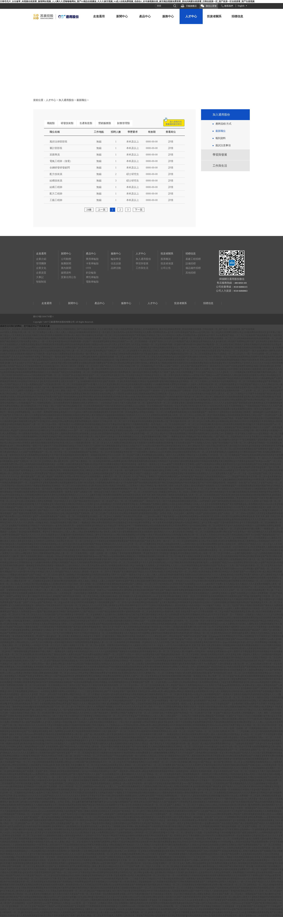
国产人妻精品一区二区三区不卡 (145, 584)
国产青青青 (131, 541)
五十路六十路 (165, 501)
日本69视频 (270, 375)
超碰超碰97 (148, 881)
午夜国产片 (118, 627)
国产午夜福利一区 (155, 390)
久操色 (171, 553)
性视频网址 (230, 381)
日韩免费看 (78, 881)
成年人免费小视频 (237, 608)
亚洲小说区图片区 (224, 516)
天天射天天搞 (38, 768)
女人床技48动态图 (240, 841)
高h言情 (246, 424)
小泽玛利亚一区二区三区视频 (222, 455)
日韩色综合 (93, 633)
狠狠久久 (251, 553)
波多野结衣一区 (232, 835)
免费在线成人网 (125, 565)
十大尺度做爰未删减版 (138, 568)
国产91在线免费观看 (133, 777)
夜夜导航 (139, 433)
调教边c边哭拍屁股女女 (49, 513)
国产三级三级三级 (40, 476)
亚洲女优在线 (76, 353)
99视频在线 (223, 421)
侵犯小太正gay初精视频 (244, 737)
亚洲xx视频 (108, 485)
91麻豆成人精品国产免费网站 (231, 341)
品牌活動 (116, 268)
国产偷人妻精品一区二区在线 (86, 461)
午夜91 (268, 716)
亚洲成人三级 (83, 679)
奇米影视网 (152, 903)
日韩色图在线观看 (65, 338)
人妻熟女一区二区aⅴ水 (95, 909)
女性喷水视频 (25, 841)
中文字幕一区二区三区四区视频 (114, 798)
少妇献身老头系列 (44, 780)
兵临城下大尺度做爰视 (174, 387)
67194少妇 (204, 605)
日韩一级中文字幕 (200, 789)
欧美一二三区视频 (233, 372)
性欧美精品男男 (59, 703)
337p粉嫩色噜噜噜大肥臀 (164, 384)
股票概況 (166, 259)
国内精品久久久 (16, 452)
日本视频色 (51, 369)
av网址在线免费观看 (130, 786)
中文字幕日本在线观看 (60, 455)
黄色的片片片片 (68, 412)
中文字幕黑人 (190, 464)
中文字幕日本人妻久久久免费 (194, 369)
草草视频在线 (81, 473)
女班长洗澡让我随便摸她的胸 (140, 393)
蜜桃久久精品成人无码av (50, 556)
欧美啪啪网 (116, 719)
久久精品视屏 (7, 421)
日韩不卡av (249, 535)
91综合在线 (193, 605)
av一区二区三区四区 (43, 390)
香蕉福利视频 (14, 771)
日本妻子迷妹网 (118, 439)
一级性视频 (24, 476)
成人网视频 (33, 479)
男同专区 (248, 599)
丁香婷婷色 (15, 706)
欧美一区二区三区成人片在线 (14, 584)
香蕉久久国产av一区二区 (233, 473)
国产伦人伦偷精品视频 (90, 387)
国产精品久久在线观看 (60, 912)
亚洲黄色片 (32, 648)
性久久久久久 (173, 479)
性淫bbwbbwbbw (112, 378)
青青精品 (153, 676)
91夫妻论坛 (206, 409)
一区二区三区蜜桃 (90, 372)
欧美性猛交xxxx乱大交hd (240, 878)
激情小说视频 (25, 390)
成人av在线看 (264, 765)
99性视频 (42, 538)
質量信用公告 (68, 277)
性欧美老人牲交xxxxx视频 (68, 442)
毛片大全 (71, 798)
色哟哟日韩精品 (95, 550)
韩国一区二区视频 (269, 353)
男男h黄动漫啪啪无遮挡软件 (158, 666)
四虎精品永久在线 (108, 811)
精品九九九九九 (124, 507)
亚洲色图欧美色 (201, 479)
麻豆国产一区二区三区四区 (122, 731)
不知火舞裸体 (65, 614)
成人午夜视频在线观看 (143, 556)
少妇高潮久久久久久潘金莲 (148, 636)
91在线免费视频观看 (218, 749)
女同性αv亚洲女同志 (75, 476)
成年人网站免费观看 (20, 446)
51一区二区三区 (177, 541)
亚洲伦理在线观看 (206, 581)
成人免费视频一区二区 (246, 795)
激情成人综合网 (56, 541)
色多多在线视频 (261, 848)
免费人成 (107, 387)
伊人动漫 (67, 651)
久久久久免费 (112, 442)
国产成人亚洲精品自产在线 (178, 488)
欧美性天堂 (108, 412)
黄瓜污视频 (161, 363)
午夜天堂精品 (12, 900)
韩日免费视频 (179, 538)
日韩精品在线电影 (59, 620)
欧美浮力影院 (54, 538)
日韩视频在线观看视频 (170, 903)
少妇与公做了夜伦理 (265, 900)
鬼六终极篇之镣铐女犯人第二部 (170, 492)
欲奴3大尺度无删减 (182, 587)
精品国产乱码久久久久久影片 (248, 752)
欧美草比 (229, 510)
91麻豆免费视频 (136, 740)
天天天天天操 (182, 752)
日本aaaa (164, 464)
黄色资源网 (255, 455)
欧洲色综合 (26, 743)
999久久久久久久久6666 (257, 363)
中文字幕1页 (10, 795)
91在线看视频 (273, 627)
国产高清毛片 (69, 814)
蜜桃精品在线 (187, 829)
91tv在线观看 (48, 535)
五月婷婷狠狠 (212, 802)
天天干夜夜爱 (215, 900)
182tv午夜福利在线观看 (180, 725)
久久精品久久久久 (246, 584)
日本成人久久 (198, 504)
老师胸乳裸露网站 (102, 841)
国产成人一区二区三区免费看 (124, 501)
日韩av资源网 (97, 872)
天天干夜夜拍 (258, 424)
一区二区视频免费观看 (185, 906)
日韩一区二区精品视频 (251, 663)
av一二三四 (229, 476)
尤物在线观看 (46, 433)
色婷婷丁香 (108, 587)
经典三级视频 (121, 467)
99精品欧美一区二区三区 (155, 805)
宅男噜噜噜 (237, 777)
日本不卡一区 (153, 645)
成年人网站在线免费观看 (157, 593)
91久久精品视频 (212, 599)
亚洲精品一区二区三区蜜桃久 (194, 381)
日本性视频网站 (44, 826)
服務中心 (168, 16)
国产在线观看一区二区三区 (21, 866)
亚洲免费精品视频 (43, 565)
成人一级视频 (245, 894)
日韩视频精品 (91, 814)
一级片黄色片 (90, 353)
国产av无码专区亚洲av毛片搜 (187, 909)
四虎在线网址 (211, 513)
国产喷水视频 (127, 378)
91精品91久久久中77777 (118, 866)
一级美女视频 (66, 568)
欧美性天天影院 (137, 691)
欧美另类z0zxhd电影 (223, 470)
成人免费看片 (255, 838)
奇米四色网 (267, 455)
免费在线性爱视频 (157, 771)
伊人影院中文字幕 (98, 421)
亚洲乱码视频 (99, 682)
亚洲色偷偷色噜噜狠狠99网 (112, 409)
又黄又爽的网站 (226, 461)
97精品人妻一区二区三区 (186, 350)
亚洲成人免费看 (24, 608)
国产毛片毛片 (120, 519)
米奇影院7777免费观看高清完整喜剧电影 (96, 906)
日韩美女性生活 (140, 802)
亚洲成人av (140, 728)
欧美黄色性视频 (129, 381)
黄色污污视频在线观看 (137, 424)
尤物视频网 (254, 596)
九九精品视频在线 (252, 507)
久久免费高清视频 (25, 344)
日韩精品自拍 (99, 716)
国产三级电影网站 (199, 752)
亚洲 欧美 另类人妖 (259, 360)
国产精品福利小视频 (100, 599)
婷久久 (85, 740)
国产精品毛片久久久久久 (87, 467)
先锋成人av (172, 516)
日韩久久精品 (140, 743)
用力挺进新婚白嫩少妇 (185, 762)
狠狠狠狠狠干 (226, 820)
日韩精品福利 (235, 774)
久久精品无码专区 (39, 759)
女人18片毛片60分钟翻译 (242, 458)
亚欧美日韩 (211, 756)
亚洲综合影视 (247, 498)
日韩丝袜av (155, 627)
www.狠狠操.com (49, 418)
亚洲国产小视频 (97, 449)
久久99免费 (158, 817)
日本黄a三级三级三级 (173, 642)
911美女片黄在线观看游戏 (158, 535)
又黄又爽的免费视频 (267, 700)
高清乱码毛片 (218, 406)
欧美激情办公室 (75, 826)
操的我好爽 (203, 344)
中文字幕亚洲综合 (232, 829)
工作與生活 (220, 165)
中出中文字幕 (80, 633)
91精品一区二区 (250, 734)
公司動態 (66, 259)
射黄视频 (224, 887)
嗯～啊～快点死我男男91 (99, 369)
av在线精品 (262, 541)
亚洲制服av (249, 568)
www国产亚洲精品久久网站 (225, 375)
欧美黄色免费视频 (112, 593)
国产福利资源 (21, 418)
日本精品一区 (44, 860)
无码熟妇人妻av (50, 461)
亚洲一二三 (143, 516)
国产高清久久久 (161, 341)
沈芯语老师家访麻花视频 (270, 617)
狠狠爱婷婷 (82, 676)
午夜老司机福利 (127, 464)
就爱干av (178, 338)
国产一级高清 (272, 427)
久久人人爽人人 (259, 722)
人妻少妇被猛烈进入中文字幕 (46, 393)
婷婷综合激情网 (72, 344)
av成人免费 (172, 786)
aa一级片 (106, 390)
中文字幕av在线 (156, 617)
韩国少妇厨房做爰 (212, 363)
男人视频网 (55, 488)
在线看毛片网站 (98, 538)
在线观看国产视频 (115, 651)
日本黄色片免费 (215, 559)
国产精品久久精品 (70, 571)
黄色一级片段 (42, 488)
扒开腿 (212, 446)
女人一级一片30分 (250, 353)
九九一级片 (63, 709)
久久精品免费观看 (186, 820)
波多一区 (157, 900)
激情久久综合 (169, 504)
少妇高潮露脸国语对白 (118, 682)
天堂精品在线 (122, 430)
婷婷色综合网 (120, 498)
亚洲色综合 (98, 691)
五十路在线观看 (102, 602)
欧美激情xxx (155, 353)
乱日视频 (37, 829)
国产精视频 (107, 706)
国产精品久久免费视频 (19, 611)
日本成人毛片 (163, 614)
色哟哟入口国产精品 (83, 611)
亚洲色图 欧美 (178, 614)
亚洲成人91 (177, 409)
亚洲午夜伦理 (84, 482)
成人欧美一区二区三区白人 (182, 415)
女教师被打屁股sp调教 (33, 673)
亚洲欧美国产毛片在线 (18, 897)
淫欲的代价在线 (65, 559)
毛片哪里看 (159, 479)
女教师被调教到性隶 (262, 495)
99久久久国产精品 (136, 476)
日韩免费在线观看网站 (239, 356)
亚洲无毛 (160, 467)
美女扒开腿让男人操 (88, 436)
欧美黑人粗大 (192, 719)
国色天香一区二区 (69, 848)
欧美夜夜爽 (261, 673)
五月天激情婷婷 (271, 403)
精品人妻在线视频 (177, 605)
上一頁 (101, 209)
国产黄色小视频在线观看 (248, 605)
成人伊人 (8, 473)
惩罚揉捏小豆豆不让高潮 (100, 620)
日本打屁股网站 (143, 633)
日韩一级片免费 (126, 470)
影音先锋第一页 (98, 338)
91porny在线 (256, 679)
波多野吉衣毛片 (230, 464)
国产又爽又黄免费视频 (142, 455)
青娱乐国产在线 (146, 399)
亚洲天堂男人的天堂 (129, 344)
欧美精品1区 (202, 449)
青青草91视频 (103, 823)
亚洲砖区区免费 (149, 372)
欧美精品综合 (222, 633)
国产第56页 (13, 719)
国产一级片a (41, 817)
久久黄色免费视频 (123, 436)
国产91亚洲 (45, 384)
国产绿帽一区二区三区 (54, 375)
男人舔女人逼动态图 (190, 485)
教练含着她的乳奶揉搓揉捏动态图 (261, 344)
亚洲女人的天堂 (256, 513)
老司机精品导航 (149, 703)
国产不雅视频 (141, 716)
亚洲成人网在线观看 (22, 387)
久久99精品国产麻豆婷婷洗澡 (211, 390)
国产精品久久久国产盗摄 (161, 802)
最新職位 (82, 100)
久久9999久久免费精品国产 (119, 338)
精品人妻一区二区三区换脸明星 (71, 553)
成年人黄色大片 (252, 633)
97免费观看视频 (125, 559)
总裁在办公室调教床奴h (19, 562)
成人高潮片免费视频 (248, 851)
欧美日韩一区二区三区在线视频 (67, 384)
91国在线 (19, 485)
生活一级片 (180, 347)
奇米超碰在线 (12, 495)
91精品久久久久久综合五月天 (96, 648)
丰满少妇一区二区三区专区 (78, 541)
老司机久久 (19, 360)
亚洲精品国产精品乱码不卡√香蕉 (16, 639)
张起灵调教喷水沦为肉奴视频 (216, 777)
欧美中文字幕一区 (194, 648)
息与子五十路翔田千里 (118, 528)
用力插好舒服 (58, 504)
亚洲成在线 (250, 854)
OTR (88, 268)
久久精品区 (237, 599)
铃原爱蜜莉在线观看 (110, 433)
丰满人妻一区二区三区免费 (31, 332)
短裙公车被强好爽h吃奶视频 (59, 581)
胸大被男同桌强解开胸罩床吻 (257, 372)
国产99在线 (232, 366)
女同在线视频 (245, 464)
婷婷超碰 (49, 599)
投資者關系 (214, 16)
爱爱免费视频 (81, 421)
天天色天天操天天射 (64, 894)
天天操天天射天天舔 (121, 403)
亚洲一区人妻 (229, 897)
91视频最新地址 (174, 756)
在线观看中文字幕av (116, 805)
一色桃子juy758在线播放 (107, 590)
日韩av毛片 (207, 915)
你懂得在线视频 (135, 835)
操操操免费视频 (37, 559)
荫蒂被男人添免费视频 (183, 774)
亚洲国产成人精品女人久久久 (192, 869)
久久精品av (230, 584)
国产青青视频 (139, 335)
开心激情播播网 (208, 694)
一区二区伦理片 (92, 366)
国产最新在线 (121, 587)
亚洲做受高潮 (46, 436)
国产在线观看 (57, 476)
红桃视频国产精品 (66, 562)
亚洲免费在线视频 (233, 424)
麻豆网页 (130, 814)
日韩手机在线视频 (38, 584)
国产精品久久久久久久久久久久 (60, 795)
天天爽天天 (262, 771)
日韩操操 (254, 446)
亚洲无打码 (240, 660)
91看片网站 (158, 519)
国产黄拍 (37, 639)
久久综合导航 (82, 746)
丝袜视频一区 (215, 752)
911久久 (189, 795)
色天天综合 (9, 353)
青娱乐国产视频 (203, 375)
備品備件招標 (193, 268)
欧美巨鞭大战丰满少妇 (57, 713)
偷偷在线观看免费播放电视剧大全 (32, 372)
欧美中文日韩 (187, 697)
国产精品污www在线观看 (230, 562)
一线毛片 (153, 424)
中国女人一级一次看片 (42, 341)
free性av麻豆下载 (158, 516)
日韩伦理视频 (12, 740)
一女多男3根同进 (33, 903)
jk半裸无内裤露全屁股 (108, 464)
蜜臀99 (83, 657)
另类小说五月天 (8, 436)
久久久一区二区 (200, 488)
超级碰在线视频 (116, 415)
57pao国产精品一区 (229, 418)
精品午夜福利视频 (61, 789)
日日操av (45, 765)
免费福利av (274, 577)
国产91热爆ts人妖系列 (197, 538)
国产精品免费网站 (211, 577)
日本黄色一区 (170, 894)
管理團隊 (41, 263)
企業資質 (41, 272)
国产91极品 (45, 636)
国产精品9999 (207, 688)
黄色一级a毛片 (159, 749)
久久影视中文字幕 (85, 795)
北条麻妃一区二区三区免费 (159, 412)
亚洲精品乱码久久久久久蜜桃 (211, 574)
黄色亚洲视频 (42, 344)
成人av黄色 (261, 510)
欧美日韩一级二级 (186, 743)
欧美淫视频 (213, 869)
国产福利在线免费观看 (132, 829)
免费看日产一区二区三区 (251, 869)
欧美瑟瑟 (244, 375)
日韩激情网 (34, 418)
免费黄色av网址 (42, 676)
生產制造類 (86, 123)
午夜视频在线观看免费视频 (176, 608)
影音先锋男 (156, 562)
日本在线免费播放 (59, 430)
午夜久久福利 (53, 722)
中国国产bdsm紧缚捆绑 (166, 399)
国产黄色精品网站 (213, 648)
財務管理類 (123, 123)
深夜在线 (256, 347)
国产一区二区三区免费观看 (208, 829)
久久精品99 (15, 458)
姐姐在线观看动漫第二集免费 (171, 737)
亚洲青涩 (27, 716)
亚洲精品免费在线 (223, 737)
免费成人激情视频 (32, 630)
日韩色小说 (111, 903)
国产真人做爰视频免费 (194, 756)
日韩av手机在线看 (209, 541)
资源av (205, 673)
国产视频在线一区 (169, 406)
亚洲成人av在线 (31, 645)
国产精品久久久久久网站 (75, 356)
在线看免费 (191, 387)
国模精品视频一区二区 (112, 356)
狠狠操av (203, 335)
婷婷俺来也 (222, 581)
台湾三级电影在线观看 (63, 805)
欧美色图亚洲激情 (256, 492)
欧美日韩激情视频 (241, 550)
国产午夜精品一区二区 (23, 814)
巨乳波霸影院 (16, 826)
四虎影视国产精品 (92, 544)
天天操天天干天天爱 (72, 792)
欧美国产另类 (144, 541)
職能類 (51, 123)
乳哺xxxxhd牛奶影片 (202, 501)
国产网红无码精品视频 (65, 436)
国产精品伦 (196, 476)
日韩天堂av (84, 510)
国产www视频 (248, 571)
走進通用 (99, 16)
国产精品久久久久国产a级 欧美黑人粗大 (58, 510)
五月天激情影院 (201, 596)
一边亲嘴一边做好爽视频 (67, 464)
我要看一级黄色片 (65, 492)
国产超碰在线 (118, 581)
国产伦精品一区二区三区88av (93, 418)
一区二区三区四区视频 (115, 670)
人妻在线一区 (86, 571)
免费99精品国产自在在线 (218, 823)
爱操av (98, 565)
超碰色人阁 (99, 777)
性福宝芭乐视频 (98, 752)
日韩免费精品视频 (52, 639)
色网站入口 (94, 547)
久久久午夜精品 (175, 657)
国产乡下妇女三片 (38, 633)
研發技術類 (67, 123)
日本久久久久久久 (97, 651)
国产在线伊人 (175, 366)
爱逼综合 (66, 507)
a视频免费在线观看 (207, 550)
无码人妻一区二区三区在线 (236, 697)
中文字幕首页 (261, 636)
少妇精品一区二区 (149, 344)
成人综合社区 (133, 869)
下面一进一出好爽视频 (177, 875)
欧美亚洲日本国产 (100, 700)
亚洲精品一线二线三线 (271, 433)
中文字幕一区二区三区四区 (146, 713)
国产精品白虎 (269, 393)
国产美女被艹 (17, 602)
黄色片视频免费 (159, 605)
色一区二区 (205, 528)
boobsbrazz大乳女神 (77, 673)
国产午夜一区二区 (195, 418)
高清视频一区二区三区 (23, 835)
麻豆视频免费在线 (23, 421)
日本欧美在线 (140, 679)
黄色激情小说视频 (221, 645)
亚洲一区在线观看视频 (88, 406)
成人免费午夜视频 (84, 498)
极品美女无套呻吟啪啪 (225, 765)
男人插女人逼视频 (222, 427)
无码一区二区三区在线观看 (197, 353)
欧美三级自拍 (133, 372)
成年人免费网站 (56, 731)
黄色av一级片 (246, 531)
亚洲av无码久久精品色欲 (255, 774)
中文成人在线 (23, 501)
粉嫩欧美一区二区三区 (87, 765)
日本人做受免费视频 (252, 670)
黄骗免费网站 (192, 378)
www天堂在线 (126, 725)
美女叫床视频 (50, 887)
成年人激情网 (154, 510)
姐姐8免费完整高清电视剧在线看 (157, 581)
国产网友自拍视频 (57, 798)
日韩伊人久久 (258, 427)
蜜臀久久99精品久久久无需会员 (118, 479)
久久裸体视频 (216, 630)
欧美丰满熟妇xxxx (185, 375)
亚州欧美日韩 (168, 826)
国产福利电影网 (221, 501)
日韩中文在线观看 (175, 378)
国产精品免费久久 (10, 516)
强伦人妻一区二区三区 (163, 651)
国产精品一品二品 (265, 568)
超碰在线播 (76, 749)
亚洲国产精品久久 (193, 427)
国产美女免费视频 (234, 504)
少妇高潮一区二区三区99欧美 (170, 556)
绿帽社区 (44, 430)
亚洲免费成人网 (99, 510)
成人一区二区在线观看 (169, 424)
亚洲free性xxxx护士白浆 (134, 897)
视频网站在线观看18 (222, 409)
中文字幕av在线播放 (243, 636)
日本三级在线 (91, 488)
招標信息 (237, 16)
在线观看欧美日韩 (204, 691)
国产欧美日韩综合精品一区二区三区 (261, 399)
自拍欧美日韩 (72, 731)
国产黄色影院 (216, 673)
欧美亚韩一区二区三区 (189, 421)
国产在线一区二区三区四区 (243, 771)
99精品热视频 (14, 424)
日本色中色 (132, 522)
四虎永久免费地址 (23, 473)
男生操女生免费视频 (143, 507)
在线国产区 (213, 887)
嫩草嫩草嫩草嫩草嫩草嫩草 (90, 802)
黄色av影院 (139, 412)
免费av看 (217, 884)
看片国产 (251, 341)
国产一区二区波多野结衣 (102, 375)
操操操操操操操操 (247, 338)
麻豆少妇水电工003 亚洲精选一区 (210, 356)
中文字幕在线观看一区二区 (254, 522)
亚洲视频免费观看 (115, 541)
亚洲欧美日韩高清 (89, 393)
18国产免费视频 (244, 845)
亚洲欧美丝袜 (254, 556)
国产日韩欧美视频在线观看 (21, 577)
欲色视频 (208, 427)
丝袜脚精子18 (90, 728)
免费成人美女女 (209, 848)
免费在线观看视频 (192, 547)
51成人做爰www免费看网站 (111, 912)
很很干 (196, 688)
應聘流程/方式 (223, 123)
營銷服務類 (104, 123)
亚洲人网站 (108, 430)
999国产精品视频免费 (73, 488)
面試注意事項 (223, 145)
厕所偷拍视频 (149, 409)
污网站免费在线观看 (100, 522)
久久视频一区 (17, 737)
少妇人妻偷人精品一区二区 (67, 390)
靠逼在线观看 (39, 706)
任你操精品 (48, 366)
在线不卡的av (203, 851)
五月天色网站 (10, 746)
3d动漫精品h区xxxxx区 (148, 596)
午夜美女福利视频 (149, 528)
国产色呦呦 (265, 851)
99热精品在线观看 (108, 765)
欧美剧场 (27, 396)
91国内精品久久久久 (103, 897)
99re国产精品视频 (138, 697)
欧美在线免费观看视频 (253, 676)
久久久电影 (175, 341)
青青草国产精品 (158, 378)
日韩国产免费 (125, 713)
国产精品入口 (19, 648)
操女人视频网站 (149, 909)
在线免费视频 (217, 596)
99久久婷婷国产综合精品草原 (122, 516)
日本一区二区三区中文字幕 (121, 421)
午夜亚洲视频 (115, 452)
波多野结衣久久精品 (211, 872)
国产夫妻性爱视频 (222, 663)
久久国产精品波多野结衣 (194, 366)
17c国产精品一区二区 (223, 436)
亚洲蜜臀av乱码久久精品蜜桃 (256, 378)
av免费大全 (130, 356)
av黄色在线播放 (190, 792)
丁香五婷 (150, 860)
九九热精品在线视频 (99, 473)
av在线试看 (66, 722)
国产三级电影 (118, 814)
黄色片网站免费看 (234, 399)
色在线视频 (68, 587)
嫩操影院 (178, 353)
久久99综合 (111, 881)
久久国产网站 (72, 657)
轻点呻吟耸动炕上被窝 (143, 363)
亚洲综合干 (143, 381)
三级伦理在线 (14, 670)
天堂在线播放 (180, 442)
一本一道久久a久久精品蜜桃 (268, 458)
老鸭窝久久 (100, 614)
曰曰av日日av (83, 360)
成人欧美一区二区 (12, 550)
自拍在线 (120, 424)
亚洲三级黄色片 (236, 344)
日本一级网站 (238, 544)
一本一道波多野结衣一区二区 (74, 449)
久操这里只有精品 (143, 375)
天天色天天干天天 (28, 869)
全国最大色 (184, 617)
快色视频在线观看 (222, 912)
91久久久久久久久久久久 (29, 427)
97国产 (7, 599)
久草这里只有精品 (187, 406)
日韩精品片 (150, 485)
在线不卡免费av (216, 584)
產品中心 (145, 16)
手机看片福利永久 (252, 574)
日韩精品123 (267, 347)
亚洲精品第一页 (163, 393)
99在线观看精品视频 (41, 789)
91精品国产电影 (58, 372)
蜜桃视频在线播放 (193, 590)
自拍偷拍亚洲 (124, 335)
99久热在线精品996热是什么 (243, 525)
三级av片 (53, 406)
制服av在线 (217, 528)
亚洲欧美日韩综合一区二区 (19, 894)
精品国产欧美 (254, 461)
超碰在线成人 (112, 596)
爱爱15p (244, 838)
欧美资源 (113, 418)
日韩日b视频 (253, 706)
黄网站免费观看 (241, 516)
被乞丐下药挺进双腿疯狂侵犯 (59, 446)
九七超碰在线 (231, 452)
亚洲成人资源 (48, 522)
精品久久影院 (49, 838)
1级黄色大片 (86, 841)
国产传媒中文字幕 (200, 891)
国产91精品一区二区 (191, 639)
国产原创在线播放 (68, 396)
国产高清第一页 (112, 381)
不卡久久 (144, 562)
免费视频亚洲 (23, 412)
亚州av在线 (51, 421)
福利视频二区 (61, 783)
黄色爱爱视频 (217, 452)
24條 (89, 209)
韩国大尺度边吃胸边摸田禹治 (221, 722)
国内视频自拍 (206, 565)
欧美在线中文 (81, 547)
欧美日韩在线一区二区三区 (179, 467)
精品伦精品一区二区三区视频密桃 (62, 768)
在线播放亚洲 (272, 676)
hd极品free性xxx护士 (52, 897)
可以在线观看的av (94, 476)
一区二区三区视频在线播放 (250, 381)
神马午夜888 (32, 624)
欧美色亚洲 (59, 780)
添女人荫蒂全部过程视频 (89, 412)
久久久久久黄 (102, 384)
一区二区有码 (224, 550)
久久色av (134, 599)
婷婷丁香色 (229, 891)
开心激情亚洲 (53, 363)
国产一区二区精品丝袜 (240, 749)
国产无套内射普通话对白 (113, 406)
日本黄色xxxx (67, 458)
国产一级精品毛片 (149, 501)
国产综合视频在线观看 (145, 482)
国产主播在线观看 (70, 869)
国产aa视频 (81, 492)
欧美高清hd (180, 860)
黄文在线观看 (194, 848)
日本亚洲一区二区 (258, 470)
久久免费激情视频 (49, 479)
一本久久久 (109, 550)
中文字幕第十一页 (206, 780)
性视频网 (132, 439)
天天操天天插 (216, 860)
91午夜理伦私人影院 (262, 479)
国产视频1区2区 (88, 464)
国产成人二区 (134, 703)
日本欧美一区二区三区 (162, 762)
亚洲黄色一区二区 (185, 360)
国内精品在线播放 (148, 792)
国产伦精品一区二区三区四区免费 (208, 731)
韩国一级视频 (26, 565)
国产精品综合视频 (212, 897)
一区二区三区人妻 (154, 433)
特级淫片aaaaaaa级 (120, 808)
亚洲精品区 (98, 525)
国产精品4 (178, 765)
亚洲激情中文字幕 (166, 915)
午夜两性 (34, 909)
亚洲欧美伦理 (243, 722)
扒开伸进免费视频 (72, 740)
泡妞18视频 (273, 774)
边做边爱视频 (184, 504)
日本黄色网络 (168, 360)
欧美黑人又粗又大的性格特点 (158, 350)
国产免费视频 (31, 452)
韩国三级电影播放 (262, 366)
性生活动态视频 (233, 670)
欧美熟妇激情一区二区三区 (180, 654)
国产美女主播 (260, 464)
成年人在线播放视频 (124, 728)
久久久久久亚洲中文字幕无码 (198, 765)
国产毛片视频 (30, 731)
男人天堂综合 (211, 535)
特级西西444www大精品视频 (72, 369)
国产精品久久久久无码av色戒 (115, 366)
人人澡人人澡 (177, 565)
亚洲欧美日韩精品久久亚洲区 (80, 504)
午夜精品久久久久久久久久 (14, 752)
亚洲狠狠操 (36, 897)
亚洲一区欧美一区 (64, 599)
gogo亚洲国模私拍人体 (234, 685)
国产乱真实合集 (9, 479)
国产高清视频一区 (220, 716)
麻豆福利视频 (150, 884)
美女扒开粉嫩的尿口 (28, 510)
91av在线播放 (20, 403)
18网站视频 (113, 845)
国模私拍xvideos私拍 (94, 786)
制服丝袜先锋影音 (177, 363)
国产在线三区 (265, 473)
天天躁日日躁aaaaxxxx (232, 568)
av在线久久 (38, 387)
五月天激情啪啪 (234, 406)
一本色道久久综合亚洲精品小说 (157, 587)
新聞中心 (122, 16)
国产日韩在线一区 (187, 390)
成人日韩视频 (27, 495)
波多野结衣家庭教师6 (201, 912)
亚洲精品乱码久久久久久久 (51, 360)
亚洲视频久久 (184, 384)
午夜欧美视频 (218, 415)
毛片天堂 (32, 728)
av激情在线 (68, 835)
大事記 (40, 277)
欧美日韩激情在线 (73, 728)
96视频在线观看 (193, 556)
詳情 (170, 141)
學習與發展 (220, 154)
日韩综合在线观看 (193, 642)
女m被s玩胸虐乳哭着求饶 (248, 467)
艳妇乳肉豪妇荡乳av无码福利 (175, 476)
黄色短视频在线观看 (122, 795)
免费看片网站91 (186, 455)
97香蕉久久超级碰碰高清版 (224, 740)
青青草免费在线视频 (273, 756)
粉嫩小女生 (11, 363)
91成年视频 (219, 430)
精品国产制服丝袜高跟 (88, 663)
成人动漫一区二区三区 (210, 553)
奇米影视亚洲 (173, 446)
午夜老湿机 (68, 556)
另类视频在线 (211, 657)
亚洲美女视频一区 (50, 458)
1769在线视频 (6, 857)
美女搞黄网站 (231, 596)
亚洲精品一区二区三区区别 (65, 485)
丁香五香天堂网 (71, 759)
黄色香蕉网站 (256, 403)
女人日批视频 (208, 608)
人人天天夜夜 (14, 335)
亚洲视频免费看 (105, 519)
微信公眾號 (211, 6)
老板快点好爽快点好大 (108, 829)
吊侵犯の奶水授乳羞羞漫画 (185, 461)
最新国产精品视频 (257, 335)
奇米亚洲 (121, 752)
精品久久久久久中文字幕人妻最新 (132, 550)
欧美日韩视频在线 (42, 654)
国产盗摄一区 (205, 636)
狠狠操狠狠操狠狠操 (213, 808)
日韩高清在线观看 (100, 574)
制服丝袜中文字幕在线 (121, 679)
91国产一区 (262, 415)
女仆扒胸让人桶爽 (245, 624)
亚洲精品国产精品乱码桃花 (227, 378)
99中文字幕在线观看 (157, 891)
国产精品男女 (215, 786)
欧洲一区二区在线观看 (31, 881)
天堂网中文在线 (258, 356)
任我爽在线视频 (273, 645)
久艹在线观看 (250, 406)
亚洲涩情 (275, 531)
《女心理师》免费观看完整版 (45, 412)
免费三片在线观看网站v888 (25, 338)
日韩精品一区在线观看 (267, 442)
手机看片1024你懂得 (72, 424)
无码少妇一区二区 (210, 332)
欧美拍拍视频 (244, 495)
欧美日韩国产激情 (63, 611)
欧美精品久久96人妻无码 (167, 531)
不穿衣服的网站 (82, 574)
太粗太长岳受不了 (69, 381)
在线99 (230, 403)
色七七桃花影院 (257, 488)
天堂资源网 (208, 338)
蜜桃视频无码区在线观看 (12, 884)
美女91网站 (215, 464)
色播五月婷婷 (134, 909)
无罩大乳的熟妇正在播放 (158, 418)
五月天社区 (24, 697)
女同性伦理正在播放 (124, 817)
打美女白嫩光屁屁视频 (235, 492)
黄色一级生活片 (256, 409)
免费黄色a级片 (113, 482)
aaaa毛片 (23, 449)
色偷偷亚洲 (261, 762)
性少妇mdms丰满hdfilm (168, 369)
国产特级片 (243, 455)
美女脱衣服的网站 (157, 446)
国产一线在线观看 (96, 341)
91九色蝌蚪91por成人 (265, 639)
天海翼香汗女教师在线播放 (149, 442)
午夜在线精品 (80, 651)
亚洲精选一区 (145, 341)
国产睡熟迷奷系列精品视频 (61, 660)
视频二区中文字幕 (130, 894)
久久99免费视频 (72, 666)
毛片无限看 (193, 716)
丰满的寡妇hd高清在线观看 (148, 396)
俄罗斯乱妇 (149, 829)
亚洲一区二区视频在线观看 (222, 384)
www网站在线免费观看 (123, 535)
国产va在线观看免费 (242, 485)
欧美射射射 (156, 611)
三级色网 (179, 630)
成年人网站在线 (170, 636)
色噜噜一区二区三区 (27, 685)
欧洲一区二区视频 (192, 338)
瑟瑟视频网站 (192, 541)
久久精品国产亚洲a (183, 356)
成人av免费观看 (37, 774)
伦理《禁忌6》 (40, 694)
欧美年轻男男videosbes (90, 347)
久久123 (68, 743)
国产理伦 (155, 590)
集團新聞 (66, 263)
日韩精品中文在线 (34, 786)
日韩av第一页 (23, 399)
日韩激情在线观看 (70, 393)
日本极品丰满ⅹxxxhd (124, 396)
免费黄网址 (256, 805)
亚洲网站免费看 (266, 525)
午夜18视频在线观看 (10, 743)
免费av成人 (149, 872)
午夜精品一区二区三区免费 (158, 774)
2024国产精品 (203, 762)
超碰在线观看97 (118, 611)
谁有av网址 (152, 897)
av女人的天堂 (63, 544)
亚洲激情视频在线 (28, 538)
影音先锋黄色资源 (12, 848)
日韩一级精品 (185, 439)
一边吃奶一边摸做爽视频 (155, 660)
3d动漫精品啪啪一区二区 (203, 525)
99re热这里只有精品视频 (231, 535)
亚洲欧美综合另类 (179, 593)
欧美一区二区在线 (219, 344)
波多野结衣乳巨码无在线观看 (125, 848)
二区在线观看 (58, 403)
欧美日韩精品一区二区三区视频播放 (198, 531)
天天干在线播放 (42, 504)
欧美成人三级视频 (112, 826)
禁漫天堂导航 (89, 829)
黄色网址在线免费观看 (138, 752)
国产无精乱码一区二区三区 (116, 350)
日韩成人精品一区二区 (34, 713)
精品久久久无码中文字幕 (235, 488)
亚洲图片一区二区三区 (169, 863)
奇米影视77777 (130, 452)
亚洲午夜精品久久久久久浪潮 (243, 657)
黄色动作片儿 (7, 556)
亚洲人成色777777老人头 (154, 706)
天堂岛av (47, 841)
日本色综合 (49, 737)
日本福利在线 (196, 875)
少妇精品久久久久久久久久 (138, 415)
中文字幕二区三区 (145, 356)
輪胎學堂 (116, 259)
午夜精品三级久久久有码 (159, 335)
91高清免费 (38, 473)
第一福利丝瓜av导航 (25, 519)
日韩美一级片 (216, 488)
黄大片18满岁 (71, 777)
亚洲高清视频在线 (184, 599)
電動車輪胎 (92, 281)
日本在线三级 (52, 568)
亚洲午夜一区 (270, 663)
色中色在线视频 (188, 482)
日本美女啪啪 (266, 421)
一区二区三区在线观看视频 (136, 719)
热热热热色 (144, 458)
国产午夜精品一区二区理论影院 (93, 756)
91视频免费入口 (61, 565)
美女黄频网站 (240, 409)
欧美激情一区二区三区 (257, 565)
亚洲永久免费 (221, 347)
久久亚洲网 (201, 455)
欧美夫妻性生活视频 (55, 495)
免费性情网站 (246, 366)
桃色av (49, 700)
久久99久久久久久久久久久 (126, 369)
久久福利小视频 (66, 645)
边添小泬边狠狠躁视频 (49, 350)
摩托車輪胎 (92, 277)
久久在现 (60, 535)
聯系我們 (228, 6)
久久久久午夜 (103, 688)
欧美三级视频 (67, 574)
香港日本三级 (227, 679)
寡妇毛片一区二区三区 (115, 476)
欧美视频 (177, 792)
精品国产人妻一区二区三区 (36, 424)
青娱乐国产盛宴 (239, 832)
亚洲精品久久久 (208, 341)
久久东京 (147, 519)
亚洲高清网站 (164, 538)
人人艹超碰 (235, 743)
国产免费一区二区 (149, 682)
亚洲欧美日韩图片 (183, 679)
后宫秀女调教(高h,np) (93, 863)
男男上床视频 (57, 823)
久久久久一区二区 (204, 360)
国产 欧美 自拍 (54, 587)
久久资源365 (194, 845)
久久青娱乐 (225, 802)
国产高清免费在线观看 (90, 654)
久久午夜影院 (118, 393)
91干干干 (249, 719)
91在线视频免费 (194, 363)
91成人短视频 (221, 691)
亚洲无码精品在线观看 (102, 722)
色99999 (160, 808)
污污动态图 (242, 384)
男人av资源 (211, 562)
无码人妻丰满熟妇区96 (96, 415)
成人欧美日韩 (21, 777)
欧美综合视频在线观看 (43, 442)
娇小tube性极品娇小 (270, 412)
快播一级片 (134, 756)
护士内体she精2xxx (212, 903)
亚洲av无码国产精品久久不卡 (15, 366)
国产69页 (233, 531)
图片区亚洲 (155, 783)
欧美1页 (246, 805)
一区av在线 (252, 473)
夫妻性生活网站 (228, 845)
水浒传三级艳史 (69, 685)
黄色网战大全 (12, 887)
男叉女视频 (94, 676)
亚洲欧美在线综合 (52, 378)
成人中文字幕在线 (174, 568)
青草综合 (23, 633)
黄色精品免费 (90, 749)
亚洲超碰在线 (27, 740)
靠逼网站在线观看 (188, 516)
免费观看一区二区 (105, 854)
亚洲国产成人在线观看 (155, 657)
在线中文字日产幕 (27, 363)
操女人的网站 (113, 783)
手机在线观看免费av (203, 587)
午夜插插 (272, 430)
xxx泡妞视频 (248, 762)
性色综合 (111, 752)
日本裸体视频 (164, 427)
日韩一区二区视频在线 (142, 366)
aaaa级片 (41, 363)
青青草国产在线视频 (184, 584)
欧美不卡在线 (109, 347)
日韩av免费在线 (65, 421)
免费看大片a (137, 350)
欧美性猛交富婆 (114, 538)
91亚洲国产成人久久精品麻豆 (265, 550)
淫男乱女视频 (118, 617)
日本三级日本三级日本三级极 (69, 366)
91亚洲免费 (97, 350)
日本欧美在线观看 (208, 350)
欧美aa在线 (23, 587)
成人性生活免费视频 (182, 372)
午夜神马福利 (236, 633)
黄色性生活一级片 (176, 719)
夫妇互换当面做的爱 (33, 378)
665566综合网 (10, 510)
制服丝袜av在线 (171, 900)
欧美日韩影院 (134, 332)
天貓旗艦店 (191, 6)
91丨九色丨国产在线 (235, 565)
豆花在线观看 (89, 792)
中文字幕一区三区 (49, 645)
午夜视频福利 (157, 568)
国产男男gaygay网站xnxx (29, 347)
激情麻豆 (200, 562)
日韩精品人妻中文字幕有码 (97, 535)
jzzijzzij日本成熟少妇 (166, 452)
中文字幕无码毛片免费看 (78, 860)
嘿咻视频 (190, 449)
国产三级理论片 (262, 688)
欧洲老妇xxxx (49, 525)
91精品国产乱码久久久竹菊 (116, 630)
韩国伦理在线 (136, 657)
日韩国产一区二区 (110, 654)
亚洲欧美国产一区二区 (116, 863)
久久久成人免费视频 (262, 709)
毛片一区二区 (230, 528)
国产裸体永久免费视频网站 (13, 709)
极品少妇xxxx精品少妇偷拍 (160, 709)
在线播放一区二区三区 (226, 338)
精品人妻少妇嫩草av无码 (224, 439)
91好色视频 (97, 860)
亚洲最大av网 (256, 375)
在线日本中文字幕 (9, 700)
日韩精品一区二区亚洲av (84, 519)
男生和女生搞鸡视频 (231, 412)
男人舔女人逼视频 (35, 599)
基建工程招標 (193, 259)
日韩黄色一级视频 (251, 412)
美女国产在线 (55, 694)
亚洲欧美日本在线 (28, 350)
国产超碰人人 (168, 728)
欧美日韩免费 (118, 372)
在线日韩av (192, 660)
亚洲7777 (265, 467)
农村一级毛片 (177, 823)
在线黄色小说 (227, 795)
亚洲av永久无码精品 (84, 884)
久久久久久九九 (180, 393)
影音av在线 (224, 544)
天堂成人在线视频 (86, 688)
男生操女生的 (275, 565)
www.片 (57, 577)
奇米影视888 (60, 341)
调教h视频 (156, 620)
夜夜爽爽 (89, 531)
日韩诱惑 (176, 535)
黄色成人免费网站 (247, 541)
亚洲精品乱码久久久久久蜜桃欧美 (133, 347)
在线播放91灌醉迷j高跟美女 (132, 903)
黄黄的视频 (261, 584)
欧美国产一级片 (249, 350)
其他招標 (191, 272)
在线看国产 (5, 338)
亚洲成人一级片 (109, 458)
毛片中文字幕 (64, 519)
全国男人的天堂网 (226, 654)
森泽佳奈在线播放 (144, 421)
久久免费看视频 (270, 811)
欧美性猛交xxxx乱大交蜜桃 (221, 624)
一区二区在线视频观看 (73, 452)
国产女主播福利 (125, 571)
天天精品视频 (169, 743)
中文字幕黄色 (258, 627)
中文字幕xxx (209, 522)
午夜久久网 (33, 590)
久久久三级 (138, 436)
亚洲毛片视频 (31, 485)
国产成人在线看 (142, 338)
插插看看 (183, 759)
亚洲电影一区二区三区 (105, 335)
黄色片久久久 (216, 479)
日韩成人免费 (98, 596)
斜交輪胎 (91, 272)
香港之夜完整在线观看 (152, 869)
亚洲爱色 (141, 390)
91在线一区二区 (74, 605)
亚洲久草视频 (186, 436)
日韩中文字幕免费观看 (17, 691)
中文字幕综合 (53, 531)
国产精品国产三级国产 (259, 630)
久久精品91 (252, 593)
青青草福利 (181, 915)
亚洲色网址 (262, 341)
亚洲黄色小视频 (146, 452)
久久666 (134, 458)
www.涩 (34, 611)
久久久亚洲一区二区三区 (162, 866)
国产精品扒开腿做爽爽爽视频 (59, 473)
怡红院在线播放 (60, 875)
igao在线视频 (230, 642)
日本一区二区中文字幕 (105, 571)
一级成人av (184, 703)
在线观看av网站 (235, 719)
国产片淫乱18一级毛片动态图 (135, 654)
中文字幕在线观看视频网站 (163, 550)
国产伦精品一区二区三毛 (24, 507)
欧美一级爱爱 (134, 387)
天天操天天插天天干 (85, 446)
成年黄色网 (167, 353)
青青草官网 (128, 504)
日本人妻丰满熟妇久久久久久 (129, 774)
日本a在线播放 (102, 504)
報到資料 (220, 138)
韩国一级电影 (57, 857)
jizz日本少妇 (68, 602)
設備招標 (191, 263)
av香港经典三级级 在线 (167, 485)
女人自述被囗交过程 (96, 528)
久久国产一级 (157, 473)
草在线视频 (171, 390)
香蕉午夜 (228, 808)
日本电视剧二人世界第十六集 (129, 485)
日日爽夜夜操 (246, 452)
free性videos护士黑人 (108, 344)
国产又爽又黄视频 (100, 719)
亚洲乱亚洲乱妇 (127, 442)
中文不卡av (141, 446)
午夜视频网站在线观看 (37, 455)
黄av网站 (88, 897)
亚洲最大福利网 (230, 627)
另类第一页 (187, 596)
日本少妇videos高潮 (43, 467)
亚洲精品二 (196, 522)
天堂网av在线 (190, 826)
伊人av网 (21, 553)
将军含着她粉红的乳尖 (77, 403)
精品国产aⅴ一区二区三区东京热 (34, 823)
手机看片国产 (52, 396)
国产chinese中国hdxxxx (243, 639)
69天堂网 (140, 535)
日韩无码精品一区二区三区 (254, 581)
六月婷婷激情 (132, 627)
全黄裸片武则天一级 (191, 706)
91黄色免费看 (164, 409)
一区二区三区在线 (107, 353)
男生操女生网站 (149, 624)
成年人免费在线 (200, 384)
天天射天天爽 (127, 433)
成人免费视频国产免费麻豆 (148, 504)
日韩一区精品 (276, 887)
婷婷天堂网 (271, 682)
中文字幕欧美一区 (40, 353)
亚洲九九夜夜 (246, 648)
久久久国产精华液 (271, 587)
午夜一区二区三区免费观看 (142, 544)
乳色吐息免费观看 (104, 396)
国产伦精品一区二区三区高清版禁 (71, 516)
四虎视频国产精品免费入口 (208, 700)
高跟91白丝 (174, 829)
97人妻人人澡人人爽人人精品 (59, 332)
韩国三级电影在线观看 (173, 495)
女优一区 (114, 360)
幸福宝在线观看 (136, 498)
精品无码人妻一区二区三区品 (76, 350)
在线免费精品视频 (123, 556)
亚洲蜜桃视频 (199, 725)
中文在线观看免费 (215, 504)
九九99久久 (208, 442)
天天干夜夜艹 (164, 372)
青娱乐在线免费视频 (69, 479)
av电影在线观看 (226, 660)
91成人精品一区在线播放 (165, 439)
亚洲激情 (168, 442)
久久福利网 (123, 458)
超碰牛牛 (99, 878)
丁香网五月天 (153, 476)
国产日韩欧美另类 (112, 857)
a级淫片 (226, 746)
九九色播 (43, 547)
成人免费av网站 (189, 863)
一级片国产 (174, 700)
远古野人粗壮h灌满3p (160, 789)
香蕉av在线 (193, 694)
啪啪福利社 (105, 372)
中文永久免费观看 (59, 353)
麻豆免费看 (151, 427)
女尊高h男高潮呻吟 (91, 390)
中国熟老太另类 (271, 786)
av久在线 (53, 596)
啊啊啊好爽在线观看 (238, 817)
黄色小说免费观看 (233, 559)
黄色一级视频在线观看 (174, 449)
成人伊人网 (167, 685)
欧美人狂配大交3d (215, 399)
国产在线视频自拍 (25, 488)
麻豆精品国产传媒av (189, 528)
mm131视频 (9, 574)
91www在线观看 (231, 648)
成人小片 (134, 430)
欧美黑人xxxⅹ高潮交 (169, 682)
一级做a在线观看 (232, 387)
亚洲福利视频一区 (77, 341)
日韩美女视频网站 (55, 335)
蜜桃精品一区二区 (257, 884)
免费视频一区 (50, 501)
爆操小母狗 (36, 501)
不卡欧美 (276, 706)
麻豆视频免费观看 (154, 694)
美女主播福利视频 (263, 624)
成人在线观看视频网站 (28, 436)
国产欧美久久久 (28, 719)
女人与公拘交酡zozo (18, 832)
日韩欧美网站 (175, 547)
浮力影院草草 (18, 599)
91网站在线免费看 (70, 363)
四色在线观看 (109, 639)
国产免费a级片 (149, 538)
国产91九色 (199, 811)
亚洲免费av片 (160, 421)
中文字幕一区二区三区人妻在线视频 (146, 488)
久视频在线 (188, 691)
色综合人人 (9, 845)
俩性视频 (241, 553)
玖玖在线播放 (132, 651)
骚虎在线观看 (85, 525)
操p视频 (180, 728)
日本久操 (183, 399)
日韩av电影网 (137, 630)
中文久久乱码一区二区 (119, 455)
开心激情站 (178, 427)
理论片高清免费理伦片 (233, 363)
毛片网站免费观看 (9, 449)
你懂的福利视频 (270, 654)
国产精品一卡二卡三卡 (236, 335)
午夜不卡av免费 (216, 335)
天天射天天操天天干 (164, 507)
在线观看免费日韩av (10, 464)
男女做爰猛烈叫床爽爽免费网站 (112, 697)
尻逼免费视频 (199, 722)
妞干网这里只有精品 (116, 835)
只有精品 (138, 565)
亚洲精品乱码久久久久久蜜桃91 (245, 501)
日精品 (179, 826)
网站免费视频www (258, 817)
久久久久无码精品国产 (47, 614)
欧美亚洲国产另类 (251, 743)
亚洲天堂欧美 (200, 679)
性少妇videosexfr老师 (20, 789)
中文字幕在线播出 (193, 835)
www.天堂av (156, 449)
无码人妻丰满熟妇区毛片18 (194, 446)
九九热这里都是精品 (213, 476)
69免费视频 (161, 700)
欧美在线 (97, 485)
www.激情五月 (273, 538)
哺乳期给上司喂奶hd (130, 624)
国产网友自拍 (198, 507)
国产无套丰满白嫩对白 (266, 498)
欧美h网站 (275, 719)
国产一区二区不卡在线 (33, 568)
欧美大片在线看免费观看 (232, 396)
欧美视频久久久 (128, 596)
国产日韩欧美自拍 (12, 716)
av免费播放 (33, 384)
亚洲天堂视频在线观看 (44, 544)
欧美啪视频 (264, 740)
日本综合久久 (33, 381)
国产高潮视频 (65, 881)
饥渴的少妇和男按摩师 (212, 510)
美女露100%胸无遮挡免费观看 (233, 756)
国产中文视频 (195, 442)
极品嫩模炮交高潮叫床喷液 (237, 479)
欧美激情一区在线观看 (49, 685)
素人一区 (179, 795)
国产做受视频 (23, 470)
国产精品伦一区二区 (41, 875)
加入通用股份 (66, 100)
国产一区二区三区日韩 (193, 424)
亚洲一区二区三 (255, 390)
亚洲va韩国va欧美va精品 (158, 691)
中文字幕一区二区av (258, 476)
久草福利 (270, 488)
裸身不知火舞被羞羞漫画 (108, 446)
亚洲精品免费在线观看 (97, 851)
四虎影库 (79, 624)
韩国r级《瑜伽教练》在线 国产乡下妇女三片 (239, 482)
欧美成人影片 (261, 369)
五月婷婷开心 (274, 510)
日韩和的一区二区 (232, 762)
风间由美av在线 (182, 522)
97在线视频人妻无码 (244, 820)
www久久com (201, 584)
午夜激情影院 (238, 759)
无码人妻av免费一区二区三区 (101, 507)
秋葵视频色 (95, 838)
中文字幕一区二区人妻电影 (242, 442)
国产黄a (71, 375)
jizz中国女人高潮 (8, 332)
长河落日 (204, 627)
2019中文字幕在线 (81, 872)
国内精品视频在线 (170, 381)
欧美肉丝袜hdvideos (26, 439)
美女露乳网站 (126, 590)
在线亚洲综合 (82, 375)
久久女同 (38, 608)
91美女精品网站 (123, 363)
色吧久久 (261, 854)
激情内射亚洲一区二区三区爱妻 (163, 403)
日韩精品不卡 (164, 461)
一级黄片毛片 (37, 446)
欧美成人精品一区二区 (89, 915)
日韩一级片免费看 (258, 430)
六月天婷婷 (116, 504)
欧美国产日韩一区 (37, 449)
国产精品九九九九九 (213, 372)
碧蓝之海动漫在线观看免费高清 (242, 617)
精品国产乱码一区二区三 (221, 538)
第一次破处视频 (77, 593)
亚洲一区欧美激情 (121, 427)
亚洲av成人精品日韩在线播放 (79, 335)
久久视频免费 (164, 792)
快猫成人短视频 (175, 771)
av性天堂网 (254, 547)
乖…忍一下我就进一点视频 (239, 614)
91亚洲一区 (36, 399)
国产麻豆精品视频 (68, 406)
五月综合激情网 (148, 369)
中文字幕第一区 (97, 636)
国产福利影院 (133, 759)
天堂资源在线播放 (117, 568)
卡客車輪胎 (92, 263)
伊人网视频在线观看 (152, 387)
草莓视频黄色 (184, 602)
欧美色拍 (12, 624)
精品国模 (158, 455)
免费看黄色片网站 (202, 439)
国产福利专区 (59, 752)
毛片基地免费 (23, 341)
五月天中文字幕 (217, 614)
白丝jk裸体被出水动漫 (200, 393)
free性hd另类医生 (22, 442)
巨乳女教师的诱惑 (80, 866)
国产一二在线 (180, 716)
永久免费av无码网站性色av (155, 332)
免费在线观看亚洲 (173, 473)
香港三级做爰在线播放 (239, 347)
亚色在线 (8, 360)
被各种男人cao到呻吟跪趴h (184, 544)
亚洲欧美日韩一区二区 (192, 535)
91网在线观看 (196, 759)
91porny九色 (245, 627)
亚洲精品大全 (200, 467)
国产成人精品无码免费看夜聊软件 (212, 743)
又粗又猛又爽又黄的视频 (143, 614)
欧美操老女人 (193, 872)
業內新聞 (66, 268)
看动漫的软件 (273, 829)
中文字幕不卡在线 (253, 393)
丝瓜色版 (27, 541)
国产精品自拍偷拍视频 (108, 624)
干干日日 (197, 372)
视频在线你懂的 (37, 409)
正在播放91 (267, 599)
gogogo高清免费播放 (223, 636)
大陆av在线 (152, 863)
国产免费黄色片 (261, 449)
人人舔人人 (5, 648)
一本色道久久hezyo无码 (185, 581)
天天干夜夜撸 (84, 716)
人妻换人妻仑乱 (98, 866)
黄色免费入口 (55, 759)
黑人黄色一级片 (160, 541)
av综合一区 (55, 424)
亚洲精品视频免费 (237, 602)
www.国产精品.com (103, 556)
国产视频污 (71, 915)
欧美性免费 (78, 455)
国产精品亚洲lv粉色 (226, 495)
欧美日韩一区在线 (124, 375)
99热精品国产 (153, 602)
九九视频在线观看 (42, 805)
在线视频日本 (59, 528)
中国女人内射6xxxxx (249, 433)
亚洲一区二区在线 (156, 875)
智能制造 (41, 281)
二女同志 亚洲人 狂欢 (189, 470)
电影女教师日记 (77, 709)
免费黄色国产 (242, 679)
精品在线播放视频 (182, 501)
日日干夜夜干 (241, 470)
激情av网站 (71, 360)
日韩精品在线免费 (208, 461)
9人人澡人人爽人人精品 (72, 531)
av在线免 (200, 399)
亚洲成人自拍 (82, 338)
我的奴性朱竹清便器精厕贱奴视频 (52, 682)
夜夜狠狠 (78, 559)
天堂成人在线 (14, 396)
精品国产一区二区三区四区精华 (138, 492)
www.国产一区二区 (78, 430)
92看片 (192, 399)
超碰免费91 (155, 381)
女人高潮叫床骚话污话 (198, 492)
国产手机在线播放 (204, 430)
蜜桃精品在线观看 (152, 648)
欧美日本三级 (58, 860)
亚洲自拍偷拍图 (191, 409)
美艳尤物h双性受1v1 (68, 525)
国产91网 (5, 620)
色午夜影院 (78, 617)
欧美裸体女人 (10, 587)
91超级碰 (135, 722)
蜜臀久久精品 (227, 881)
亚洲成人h (248, 369)
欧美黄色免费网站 (23, 805)
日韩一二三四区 (209, 857)
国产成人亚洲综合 (191, 341)
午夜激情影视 (114, 673)
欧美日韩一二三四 (234, 731)
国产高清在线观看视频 (80, 682)
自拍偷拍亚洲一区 (120, 599)
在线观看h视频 (23, 353)
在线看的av (148, 531)
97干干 (240, 439)
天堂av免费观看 (105, 728)
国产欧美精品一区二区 (229, 350)
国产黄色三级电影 (241, 427)
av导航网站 (89, 854)
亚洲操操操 (45, 485)
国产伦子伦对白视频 (207, 482)
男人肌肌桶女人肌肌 (153, 777)
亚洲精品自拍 (95, 430)
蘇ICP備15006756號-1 (43, 316)
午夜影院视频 (191, 565)
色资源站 (144, 627)
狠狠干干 (123, 691)
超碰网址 (4, 605)
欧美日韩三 (15, 802)
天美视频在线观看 (164, 881)
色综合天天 (134, 734)
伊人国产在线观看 (149, 599)
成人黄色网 (249, 504)
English (241, 6)
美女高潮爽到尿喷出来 (231, 332)
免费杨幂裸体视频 (274, 513)
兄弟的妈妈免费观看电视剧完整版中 (231, 360)
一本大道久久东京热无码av (113, 332)
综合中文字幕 (108, 424)
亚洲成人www (133, 406)
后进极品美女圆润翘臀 (91, 363)
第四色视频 (9, 372)
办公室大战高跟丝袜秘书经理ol (232, 556)
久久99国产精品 (134, 409)
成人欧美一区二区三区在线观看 (200, 495)
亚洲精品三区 (268, 633)
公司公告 (166, 268)
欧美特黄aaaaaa (234, 798)
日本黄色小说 (216, 381)
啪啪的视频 (48, 802)
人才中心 (191, 16)
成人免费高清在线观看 (123, 709)
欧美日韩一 (65, 461)
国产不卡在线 (111, 691)
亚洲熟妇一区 (228, 577)
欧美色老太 (45, 498)
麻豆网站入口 (207, 378)
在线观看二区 (95, 857)
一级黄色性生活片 (217, 366)
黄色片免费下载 (232, 725)
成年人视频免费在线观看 (66, 433)
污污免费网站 (275, 915)
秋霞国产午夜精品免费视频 (160, 795)
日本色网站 (250, 872)
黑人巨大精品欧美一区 (86, 427)
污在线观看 (90, 624)
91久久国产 (237, 507)
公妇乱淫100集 (247, 900)
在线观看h (121, 759)
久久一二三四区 (84, 691)
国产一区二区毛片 (120, 602)
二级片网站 (135, 587)
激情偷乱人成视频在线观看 (35, 620)
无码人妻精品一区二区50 (130, 765)
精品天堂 (69, 725)
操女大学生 (15, 734)
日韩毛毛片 (125, 872)
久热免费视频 (133, 577)
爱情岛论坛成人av (252, 562)
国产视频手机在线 (248, 418)
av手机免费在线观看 (89, 608)
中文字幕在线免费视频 (175, 433)
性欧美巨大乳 (110, 559)
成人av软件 (150, 740)
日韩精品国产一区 (142, 620)
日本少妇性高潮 (177, 332)
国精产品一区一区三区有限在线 (267, 749)
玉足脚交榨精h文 (119, 823)
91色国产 (199, 513)
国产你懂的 (141, 617)
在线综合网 (105, 393)
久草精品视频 (212, 418)
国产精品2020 (171, 617)
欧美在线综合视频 (92, 424)
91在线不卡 (22, 559)
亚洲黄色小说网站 (169, 759)
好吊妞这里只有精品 (115, 525)
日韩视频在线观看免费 (23, 492)
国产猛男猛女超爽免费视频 (82, 627)
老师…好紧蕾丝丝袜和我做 (75, 538)
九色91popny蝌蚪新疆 (169, 498)
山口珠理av (97, 470)
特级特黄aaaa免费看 (111, 461)
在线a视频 (205, 716)
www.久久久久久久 (103, 498)
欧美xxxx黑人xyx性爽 (10, 673)
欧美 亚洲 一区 (42, 857)
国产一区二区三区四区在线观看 (246, 590)
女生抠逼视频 (73, 372)
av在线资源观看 (233, 415)
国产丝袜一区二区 (31, 458)
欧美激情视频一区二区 (268, 338)
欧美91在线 (128, 636)
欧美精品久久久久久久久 (78, 495)
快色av (139, 817)
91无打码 (115, 820)
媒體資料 (66, 272)
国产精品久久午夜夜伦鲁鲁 (91, 685)
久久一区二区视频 (52, 399)
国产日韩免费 (175, 464)
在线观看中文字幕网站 (249, 875)
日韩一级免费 (150, 670)
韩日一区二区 (102, 501)
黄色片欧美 (47, 427)
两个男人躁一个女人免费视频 (14, 820)
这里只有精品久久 (81, 722)
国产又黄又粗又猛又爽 (121, 473)
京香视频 (135, 682)
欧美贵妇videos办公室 (266, 504)
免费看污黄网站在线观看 (63, 691)
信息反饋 (116, 263)
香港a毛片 (195, 608)
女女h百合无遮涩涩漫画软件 (38, 872)
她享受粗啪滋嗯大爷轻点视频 (60, 550)
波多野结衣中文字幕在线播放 (154, 430)
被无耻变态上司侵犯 (157, 553)
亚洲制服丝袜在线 (133, 531)
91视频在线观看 (189, 498)
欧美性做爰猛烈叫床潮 (150, 608)
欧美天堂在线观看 (50, 381)
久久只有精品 (271, 390)
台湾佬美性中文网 (30, 356)
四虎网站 (269, 863)
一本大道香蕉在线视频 (28, 433)
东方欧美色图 (41, 900)
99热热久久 (63, 501)
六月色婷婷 (127, 482)
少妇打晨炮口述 (234, 369)
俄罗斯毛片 (222, 525)
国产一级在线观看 (171, 854)
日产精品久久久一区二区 (258, 544)
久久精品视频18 (257, 716)
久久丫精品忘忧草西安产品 (147, 360)
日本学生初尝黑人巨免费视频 (145, 798)
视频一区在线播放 (231, 789)
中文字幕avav (160, 366)
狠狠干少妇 (41, 814)
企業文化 (41, 268)
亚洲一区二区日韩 (140, 838)
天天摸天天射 (154, 854)
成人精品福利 (68, 513)
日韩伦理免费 (276, 363)
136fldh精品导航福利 (98, 771)
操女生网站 (249, 777)
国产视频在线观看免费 (25, 513)
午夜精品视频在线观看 (162, 347)
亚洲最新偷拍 (96, 875)
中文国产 (4, 415)
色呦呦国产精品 (111, 399)
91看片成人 (78, 734)
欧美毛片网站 (119, 387)
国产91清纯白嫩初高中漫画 (176, 396)
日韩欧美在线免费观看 (184, 562)
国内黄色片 (274, 581)
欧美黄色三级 (249, 415)
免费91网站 (222, 531)
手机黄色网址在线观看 (162, 338)
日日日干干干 (144, 605)
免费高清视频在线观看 (219, 519)
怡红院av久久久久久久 (214, 403)
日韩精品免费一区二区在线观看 (249, 538)
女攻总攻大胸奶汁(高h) (34, 335)
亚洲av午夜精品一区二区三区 (225, 353)
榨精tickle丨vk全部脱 (99, 403)
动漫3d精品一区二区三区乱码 (32, 878)
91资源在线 (57, 642)
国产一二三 (105, 608)
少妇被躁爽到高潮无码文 (87, 332)
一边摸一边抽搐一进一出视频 (102, 553)
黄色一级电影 (207, 651)
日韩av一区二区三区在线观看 (146, 685)
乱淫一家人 (57, 636)
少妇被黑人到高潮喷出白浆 (56, 829)
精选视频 (163, 725)
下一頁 (138, 209)
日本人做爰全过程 (137, 645)
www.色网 (11, 608)
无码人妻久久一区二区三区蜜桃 (227, 393)
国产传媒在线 (60, 700)
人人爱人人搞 (104, 581)
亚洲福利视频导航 (262, 485)
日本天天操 (51, 559)
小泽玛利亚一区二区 (83, 614)
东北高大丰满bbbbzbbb (251, 786)
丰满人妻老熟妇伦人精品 (76, 636)
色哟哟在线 (153, 679)
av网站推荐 (55, 507)
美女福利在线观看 (93, 559)
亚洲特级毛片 (126, 360)
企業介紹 (41, 259)
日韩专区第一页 (273, 725)
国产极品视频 (253, 602)
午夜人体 (49, 387)
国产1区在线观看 (47, 648)
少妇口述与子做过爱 (121, 891)
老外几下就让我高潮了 (158, 639)
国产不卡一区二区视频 (78, 752)
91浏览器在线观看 (264, 820)
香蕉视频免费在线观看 (140, 384)
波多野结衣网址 (86, 396)
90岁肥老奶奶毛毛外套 (271, 446)
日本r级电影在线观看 (11, 660)
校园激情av (168, 620)
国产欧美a (219, 565)
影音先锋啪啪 (65, 415)
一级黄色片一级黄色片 (147, 464)
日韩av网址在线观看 (136, 639)
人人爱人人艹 (112, 786)
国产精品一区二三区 (11, 568)
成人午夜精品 (168, 713)
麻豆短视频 (55, 547)
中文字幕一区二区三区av (222, 449)
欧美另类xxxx (86, 768)
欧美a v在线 (34, 522)
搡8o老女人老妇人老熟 (11, 541)
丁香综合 (45, 356)
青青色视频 (15, 378)
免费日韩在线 (159, 786)
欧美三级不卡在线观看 (34, 369)
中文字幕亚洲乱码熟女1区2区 (50, 657)
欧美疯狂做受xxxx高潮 (237, 430)
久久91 (153, 845)
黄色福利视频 (123, 884)
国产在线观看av (209, 485)
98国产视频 (43, 507)
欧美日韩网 (127, 461)
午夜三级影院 (274, 335)
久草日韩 (22, 479)
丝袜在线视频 (209, 841)
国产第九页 (33, 498)
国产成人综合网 (246, 860)
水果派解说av (7, 461)
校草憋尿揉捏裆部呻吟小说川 (115, 547)
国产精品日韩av (148, 915)
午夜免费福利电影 (15, 504)
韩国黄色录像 (87, 642)
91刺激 (156, 559)
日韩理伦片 (242, 547)
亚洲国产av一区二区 (128, 341)
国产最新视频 (241, 403)
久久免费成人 (150, 565)
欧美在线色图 (57, 344)
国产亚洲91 (109, 363)
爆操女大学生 (79, 507)
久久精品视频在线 (164, 356)
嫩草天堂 (95, 495)
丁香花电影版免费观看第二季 (224, 498)
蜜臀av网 (68, 694)
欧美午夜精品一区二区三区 (260, 608)
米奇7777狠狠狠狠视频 (137, 525)
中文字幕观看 (185, 577)
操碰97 (99, 378)
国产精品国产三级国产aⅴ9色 (47, 906)
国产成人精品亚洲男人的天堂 (99, 734)
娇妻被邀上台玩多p (89, 433)
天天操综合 (243, 446)
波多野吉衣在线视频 (258, 651)
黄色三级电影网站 (265, 387)
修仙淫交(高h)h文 (116, 510)
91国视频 (199, 599)
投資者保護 (167, 263)
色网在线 (97, 399)
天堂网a (101, 792)
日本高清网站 (204, 682)
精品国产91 (186, 688)
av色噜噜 (146, 577)
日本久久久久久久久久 (17, 522)
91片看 (257, 599)
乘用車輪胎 (92, 259)
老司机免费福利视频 (218, 863)
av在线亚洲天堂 (206, 516)
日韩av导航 (86, 399)
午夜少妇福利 (135, 519)
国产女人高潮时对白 (60, 866)
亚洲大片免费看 (45, 439)
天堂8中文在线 (106, 436)
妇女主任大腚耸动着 (68, 418)
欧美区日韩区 (100, 703)
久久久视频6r (73, 697)
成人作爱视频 (99, 482)
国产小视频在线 (167, 599)
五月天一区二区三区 (271, 602)
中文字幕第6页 (145, 439)
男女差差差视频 (196, 802)
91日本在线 (196, 841)
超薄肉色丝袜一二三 (236, 390)
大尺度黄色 (240, 461)
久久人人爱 (274, 694)
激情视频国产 (7, 513)
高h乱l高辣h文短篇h (78, 875)
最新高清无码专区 (38, 593)
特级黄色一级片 (141, 783)
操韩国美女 (130, 495)
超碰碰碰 (46, 347)
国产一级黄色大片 (211, 412)
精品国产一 (130, 700)
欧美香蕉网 (186, 479)
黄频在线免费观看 (255, 759)
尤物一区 (198, 620)
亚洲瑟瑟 (147, 817)
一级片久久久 (171, 455)
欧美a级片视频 (14, 369)
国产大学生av (31, 602)
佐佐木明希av (44, 728)
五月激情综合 (275, 636)
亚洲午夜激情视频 (75, 535)
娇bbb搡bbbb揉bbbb (187, 344)
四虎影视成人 (234, 734)
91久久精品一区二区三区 (252, 725)
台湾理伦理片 (26, 516)
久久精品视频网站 (257, 768)
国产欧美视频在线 (203, 436)
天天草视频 (204, 826)
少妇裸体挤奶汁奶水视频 (266, 866)
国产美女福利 (149, 737)
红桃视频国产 (251, 439)
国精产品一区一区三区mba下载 (80, 823)
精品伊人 (4, 826)
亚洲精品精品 (275, 817)
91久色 (80, 814)
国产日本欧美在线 (129, 399)
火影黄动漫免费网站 (208, 544)
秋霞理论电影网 (179, 633)
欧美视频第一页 (144, 900)
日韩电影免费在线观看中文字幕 (132, 353)
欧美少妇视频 (109, 565)
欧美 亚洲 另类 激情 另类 (149, 495)
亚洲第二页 (90, 617)
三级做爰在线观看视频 (15, 851)
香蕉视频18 (264, 439)
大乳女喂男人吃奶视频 (241, 713)
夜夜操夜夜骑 (180, 412)
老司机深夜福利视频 (136, 510)
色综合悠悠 (38, 743)
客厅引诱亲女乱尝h (113, 513)
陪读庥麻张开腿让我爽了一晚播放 (78, 378)
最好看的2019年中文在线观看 (244, 421)
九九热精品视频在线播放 (269, 553)
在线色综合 (190, 574)
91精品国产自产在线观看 (182, 430)
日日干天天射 (193, 857)
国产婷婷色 (207, 547)
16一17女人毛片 (122, 722)
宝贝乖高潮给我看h (88, 409)
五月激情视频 (224, 485)
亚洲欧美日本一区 (137, 863)
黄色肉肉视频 (106, 467)
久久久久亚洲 (257, 519)
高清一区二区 (110, 470)
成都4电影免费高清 (187, 550)
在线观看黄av (53, 746)
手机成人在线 (163, 544)
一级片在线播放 (218, 369)
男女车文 (150, 467)
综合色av (99, 531)
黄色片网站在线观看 (154, 835)
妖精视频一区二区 (236, 826)
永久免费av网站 (208, 421)
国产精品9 (175, 639)
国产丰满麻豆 (255, 756)
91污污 (173, 780)
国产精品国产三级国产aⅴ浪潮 (159, 630)
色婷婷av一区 (248, 829)
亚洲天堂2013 (248, 387)
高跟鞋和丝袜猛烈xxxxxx (228, 780)
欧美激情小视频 (48, 338)
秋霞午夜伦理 (27, 571)
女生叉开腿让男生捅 (245, 510)
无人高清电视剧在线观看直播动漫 (37, 464)
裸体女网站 (111, 341)
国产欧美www (193, 332)
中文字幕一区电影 (21, 679)
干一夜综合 (56, 356)
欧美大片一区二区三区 (172, 559)
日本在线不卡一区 (69, 409)
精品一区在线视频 (150, 406)
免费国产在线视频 (19, 525)
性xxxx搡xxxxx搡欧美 (10, 581)
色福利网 (201, 458)
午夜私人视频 (224, 857)
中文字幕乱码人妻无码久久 (69, 737)
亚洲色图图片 (187, 700)
